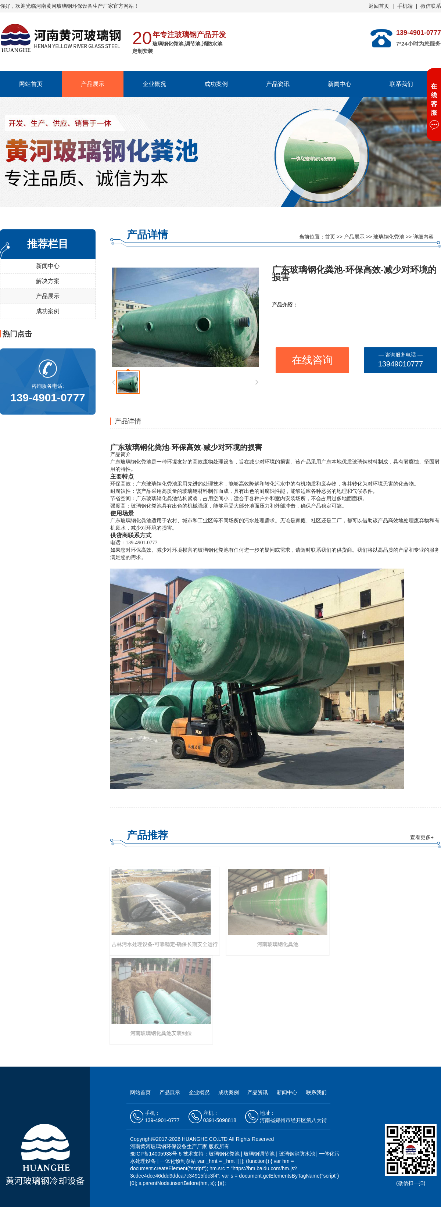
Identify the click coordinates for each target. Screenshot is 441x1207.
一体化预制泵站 (178, 1161)
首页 (330, 237)
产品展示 (92, 84)
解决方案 (48, 281)
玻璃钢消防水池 (297, 1154)
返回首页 (379, 6)
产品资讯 (278, 84)
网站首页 (31, 84)
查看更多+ (422, 837)
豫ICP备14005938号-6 (156, 1154)
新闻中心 (339, 84)
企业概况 (154, 84)
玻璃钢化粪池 (388, 237)
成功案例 (216, 84)
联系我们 (401, 84)
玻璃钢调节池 (259, 1154)
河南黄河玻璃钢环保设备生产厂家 (74, 6)
